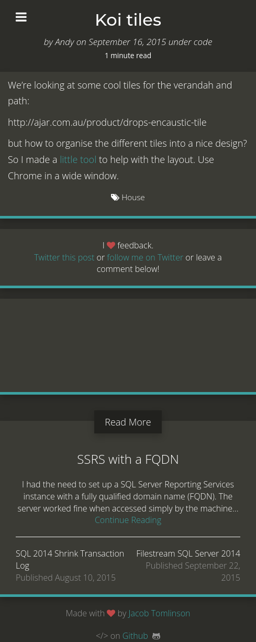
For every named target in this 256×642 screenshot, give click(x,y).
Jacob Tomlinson (160, 613)
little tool (78, 159)
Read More (128, 422)
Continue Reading (128, 520)
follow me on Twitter (146, 257)
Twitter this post (64, 257)
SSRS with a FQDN (128, 458)
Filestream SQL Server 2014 (188, 553)
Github (135, 635)
